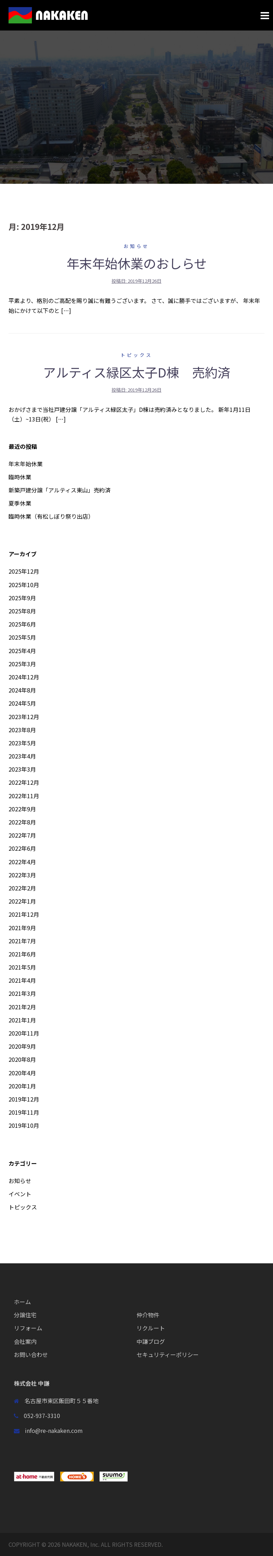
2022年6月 (22, 848)
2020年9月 (22, 1046)
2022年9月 (22, 809)
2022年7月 (22, 835)
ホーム (22, 1301)
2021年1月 (22, 1020)
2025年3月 (22, 664)
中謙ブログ (150, 1341)
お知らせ (136, 246)
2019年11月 (24, 1112)
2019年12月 (24, 1099)
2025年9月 (22, 598)
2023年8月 (22, 729)
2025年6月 (22, 624)
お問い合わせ (31, 1354)
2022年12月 (24, 782)
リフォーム (28, 1328)
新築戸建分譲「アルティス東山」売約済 (60, 490)
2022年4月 (22, 861)
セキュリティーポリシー (167, 1354)
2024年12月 (24, 677)
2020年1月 (22, 1086)
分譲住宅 (25, 1315)
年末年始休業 (26, 463)
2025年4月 (22, 650)
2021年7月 (22, 941)
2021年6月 (22, 954)
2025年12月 (24, 571)
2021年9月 (22, 927)
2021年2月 (22, 1007)
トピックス (136, 355)
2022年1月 (22, 901)
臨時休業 (20, 477)
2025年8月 (22, 611)
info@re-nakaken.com (54, 1430)
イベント (20, 1194)
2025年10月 (24, 584)
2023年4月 (22, 756)
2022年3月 (22, 875)
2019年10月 (24, 1125)
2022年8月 (22, 822)
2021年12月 (24, 914)
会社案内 (25, 1341)
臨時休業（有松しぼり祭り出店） (51, 516)
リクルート (150, 1328)
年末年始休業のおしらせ (136, 263)
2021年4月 (22, 980)
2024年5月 (22, 703)
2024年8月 (22, 690)
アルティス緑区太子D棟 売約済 (136, 372)
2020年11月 (24, 1033)
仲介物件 (147, 1315)
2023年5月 (22, 743)
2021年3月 (22, 993)
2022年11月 (24, 795)
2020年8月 (22, 1059)
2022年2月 (22, 888)
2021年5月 (22, 967)
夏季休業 (20, 503)
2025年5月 (22, 637)
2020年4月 (22, 1073)
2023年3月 (22, 769)
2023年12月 (24, 716)
